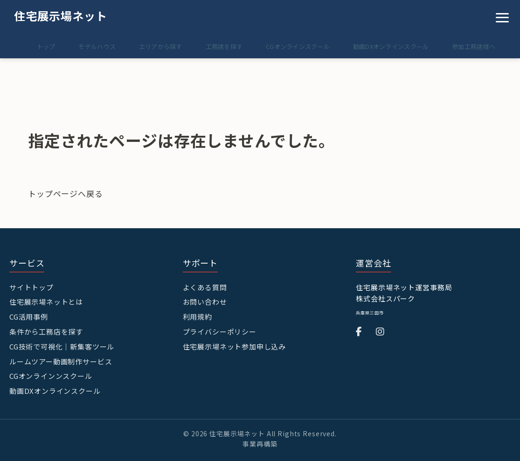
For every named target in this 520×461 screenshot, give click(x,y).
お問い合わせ (205, 302)
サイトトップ (31, 287)
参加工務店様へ (472, 46)
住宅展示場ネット (60, 15)
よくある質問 (205, 287)
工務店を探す (214, 46)
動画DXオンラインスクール (386, 46)
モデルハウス (81, 46)
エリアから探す (148, 46)
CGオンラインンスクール (50, 374)
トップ (27, 46)
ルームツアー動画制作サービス (60, 360)
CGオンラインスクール (291, 46)
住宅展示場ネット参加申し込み (234, 345)
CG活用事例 (28, 316)
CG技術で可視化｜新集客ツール (62, 345)
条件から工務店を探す (46, 330)
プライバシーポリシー (220, 330)
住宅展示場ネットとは (46, 302)
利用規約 (197, 316)
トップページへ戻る (65, 193)
